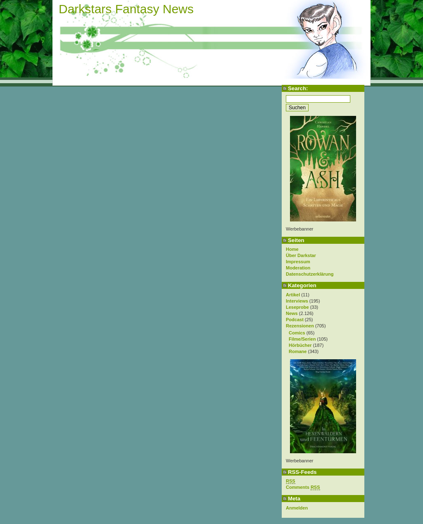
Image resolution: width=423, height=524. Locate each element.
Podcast (295, 319)
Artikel (293, 294)
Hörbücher (300, 345)
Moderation (298, 267)
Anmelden (297, 507)
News (292, 313)
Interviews (297, 300)
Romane (298, 351)
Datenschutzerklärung (310, 274)
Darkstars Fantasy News (126, 9)
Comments (303, 487)
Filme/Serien (302, 339)
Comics (297, 332)
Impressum (298, 261)
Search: (298, 88)
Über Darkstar (301, 255)
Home (292, 249)
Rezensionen (300, 325)
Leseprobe (297, 307)
